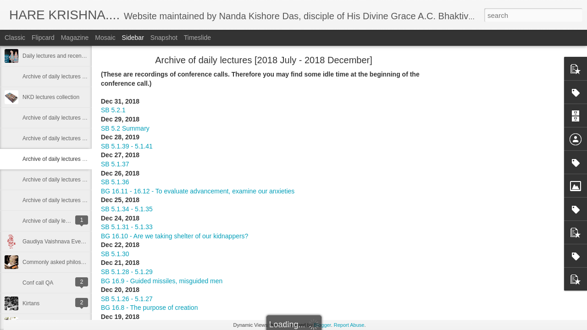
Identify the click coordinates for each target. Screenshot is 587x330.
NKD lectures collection (50, 97)
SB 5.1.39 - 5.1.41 (127, 146)
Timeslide (197, 37)
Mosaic (105, 37)
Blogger (322, 325)
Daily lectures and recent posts (60, 56)
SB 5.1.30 (115, 254)
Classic (15, 37)
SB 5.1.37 (115, 164)
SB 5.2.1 (113, 110)
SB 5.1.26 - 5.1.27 (127, 298)
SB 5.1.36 (115, 182)
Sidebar (133, 37)
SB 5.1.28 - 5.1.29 (127, 271)
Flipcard (43, 37)
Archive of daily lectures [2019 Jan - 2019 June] (80, 138)
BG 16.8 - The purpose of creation (149, 307)
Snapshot (163, 37)
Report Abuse (349, 325)
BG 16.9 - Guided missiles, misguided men (161, 281)
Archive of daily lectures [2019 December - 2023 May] (87, 76)
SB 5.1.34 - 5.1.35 (127, 209)
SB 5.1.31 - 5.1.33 (127, 227)
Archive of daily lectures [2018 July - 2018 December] (87, 159)
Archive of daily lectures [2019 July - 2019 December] (87, 118)
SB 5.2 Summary (125, 128)
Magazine (75, 37)
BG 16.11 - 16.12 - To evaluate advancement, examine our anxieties (197, 191)
